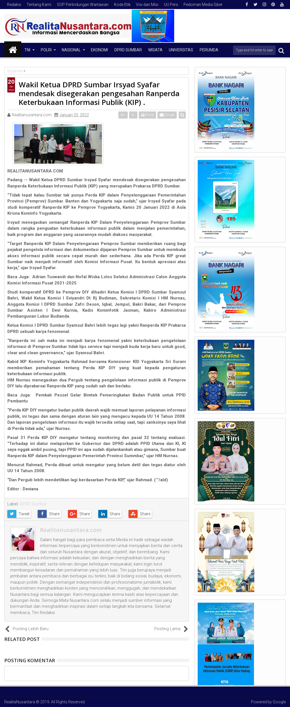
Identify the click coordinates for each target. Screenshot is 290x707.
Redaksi (14, 4)
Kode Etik (122, 4)
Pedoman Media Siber (203, 4)
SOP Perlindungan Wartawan (82, 4)
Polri (46, 50)
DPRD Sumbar (128, 50)
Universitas (181, 50)
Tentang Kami (39, 4)
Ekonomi (99, 50)
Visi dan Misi (147, 4)
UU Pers (171, 4)
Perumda (209, 50)
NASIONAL (71, 50)
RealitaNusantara (19, 702)
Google (279, 702)
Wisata (155, 50)
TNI (27, 50)
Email (167, 115)
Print (147, 115)
